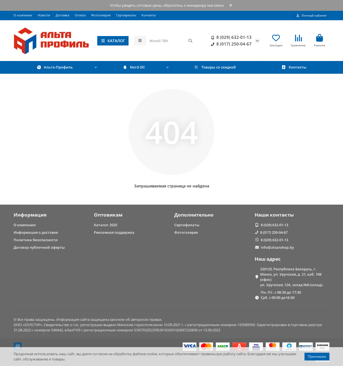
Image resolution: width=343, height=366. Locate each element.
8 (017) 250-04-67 (230, 44)
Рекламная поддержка (114, 232)
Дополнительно (194, 215)
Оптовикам (108, 215)
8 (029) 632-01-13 (230, 37)
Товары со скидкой (215, 67)
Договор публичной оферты (39, 247)
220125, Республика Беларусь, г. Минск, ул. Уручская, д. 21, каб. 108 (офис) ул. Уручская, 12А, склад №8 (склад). (291, 276)
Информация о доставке (36, 232)
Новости (44, 15)
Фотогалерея (101, 15)
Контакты (149, 15)
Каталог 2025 (105, 224)
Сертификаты (126, 15)
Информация (30, 215)
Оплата (80, 15)
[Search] (171, 40)
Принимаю (317, 356)
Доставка (62, 15)
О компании (23, 15)
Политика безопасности (36, 239)
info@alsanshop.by (277, 247)
